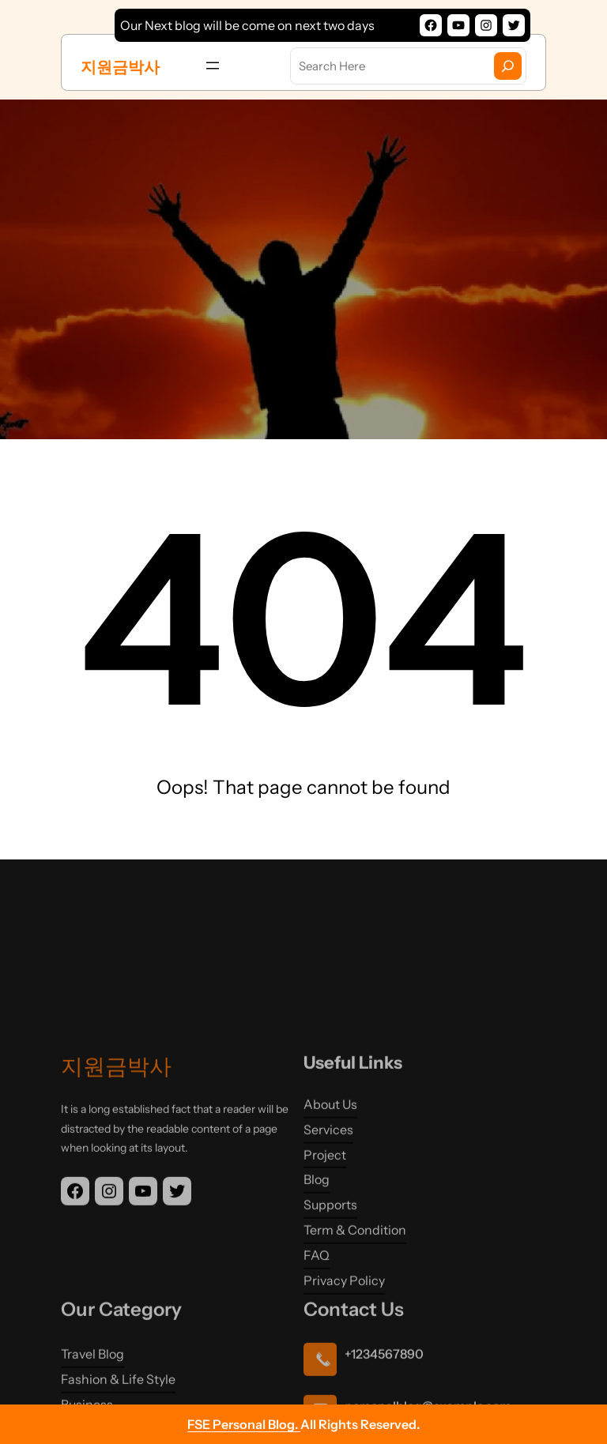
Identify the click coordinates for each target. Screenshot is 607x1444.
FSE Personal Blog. (243, 1424)
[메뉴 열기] (212, 65)
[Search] (508, 66)
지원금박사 (120, 67)
